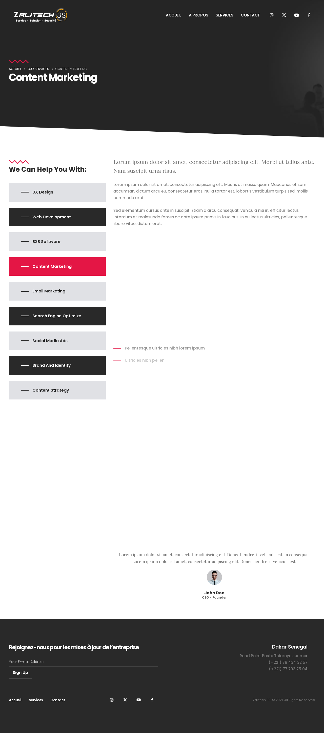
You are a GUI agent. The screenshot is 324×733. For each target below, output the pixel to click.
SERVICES (224, 15)
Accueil (15, 700)
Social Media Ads (50, 341)
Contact (57, 700)
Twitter (125, 700)
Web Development (51, 217)
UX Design (42, 192)
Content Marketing (52, 266)
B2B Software (46, 242)
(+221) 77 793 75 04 (288, 669)
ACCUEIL (173, 15)
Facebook (152, 700)
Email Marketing (48, 291)
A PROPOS (198, 15)
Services (36, 700)
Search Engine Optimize (56, 316)
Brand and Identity (51, 365)
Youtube (138, 700)
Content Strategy (50, 390)
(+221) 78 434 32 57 (288, 662)
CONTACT (250, 15)
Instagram (112, 700)
